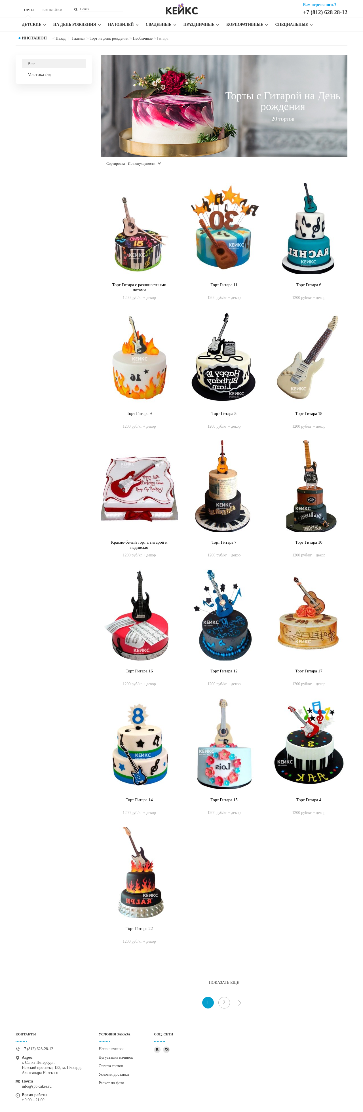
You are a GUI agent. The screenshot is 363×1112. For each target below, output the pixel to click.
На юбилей (121, 24)
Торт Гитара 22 (139, 928)
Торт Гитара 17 (308, 671)
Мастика (39, 74)
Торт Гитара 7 (224, 542)
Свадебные (159, 24)
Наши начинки (111, 1049)
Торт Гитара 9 (139, 413)
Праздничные (199, 24)
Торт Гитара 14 (139, 799)
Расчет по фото (111, 1083)
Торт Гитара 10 (308, 542)
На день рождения (74, 24)
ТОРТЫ (28, 10)
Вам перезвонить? (319, 5)
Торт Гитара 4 (308, 799)
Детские (31, 24)
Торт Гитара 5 (224, 413)
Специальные (291, 24)
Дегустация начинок (116, 1057)
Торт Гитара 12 (224, 671)
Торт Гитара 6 (308, 284)
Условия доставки (114, 1074)
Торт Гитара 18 (308, 413)
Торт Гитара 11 (223, 284)
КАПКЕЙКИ (52, 10)
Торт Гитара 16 (139, 671)
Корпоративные (244, 24)
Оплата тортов (111, 1066)
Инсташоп (34, 38)
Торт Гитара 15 (224, 799)
